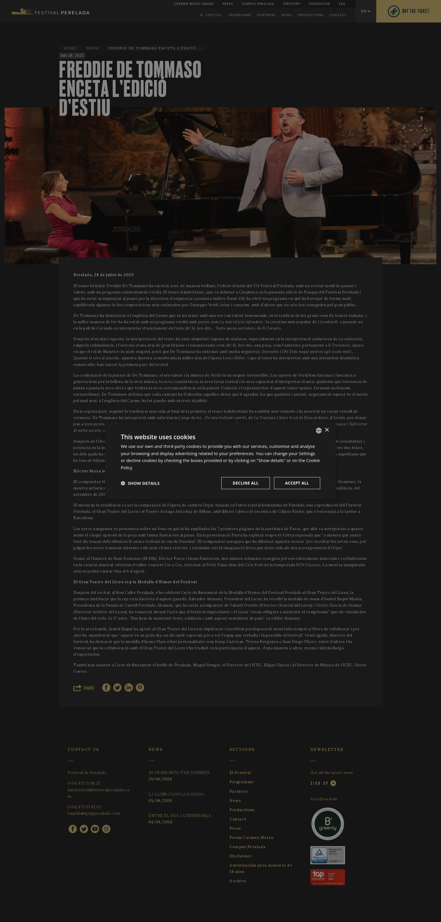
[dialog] (220, 461)
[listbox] (319, 430)
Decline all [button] (244, 483)
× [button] (327, 430)
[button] (140, 483)
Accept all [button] (296, 483)
